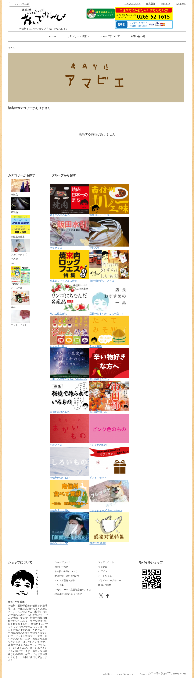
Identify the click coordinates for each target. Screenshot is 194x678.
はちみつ (109, 233)
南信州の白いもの (69, 463)
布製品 (20, 187)
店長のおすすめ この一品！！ (109, 299)
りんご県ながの (69, 299)
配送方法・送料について (67, 576)
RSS (100, 585)
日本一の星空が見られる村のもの (69, 364)
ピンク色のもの (109, 430)
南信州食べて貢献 (69, 496)
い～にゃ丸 (20, 277)
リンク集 (59, 585)
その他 (14, 259)
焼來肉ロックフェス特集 (69, 266)
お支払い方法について (66, 571)
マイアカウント (132, 3)
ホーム (52, 36)
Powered (163, 674)
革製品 (20, 205)
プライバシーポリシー (109, 580)
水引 (13, 263)
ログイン (165, 3)
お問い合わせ (137, 36)
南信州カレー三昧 (109, 200)
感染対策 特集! (109, 528)
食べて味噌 (109, 332)
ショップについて (110, 36)
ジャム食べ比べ (69, 332)
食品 (20, 299)
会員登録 (150, 3)
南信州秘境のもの (69, 397)
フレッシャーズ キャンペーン (109, 496)
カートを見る (105, 576)
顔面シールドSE (69, 528)
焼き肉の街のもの (69, 200)
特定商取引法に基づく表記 (68, 594)
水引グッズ (69, 233)
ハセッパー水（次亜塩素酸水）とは (73, 589)
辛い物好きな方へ (109, 364)
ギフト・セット (20, 318)
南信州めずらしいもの (109, 266)
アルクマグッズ (20, 247)
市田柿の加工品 (109, 397)
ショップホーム (62, 562)
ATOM (108, 585)
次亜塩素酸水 (20, 226)
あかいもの (69, 430)
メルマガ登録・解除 (65, 580)
